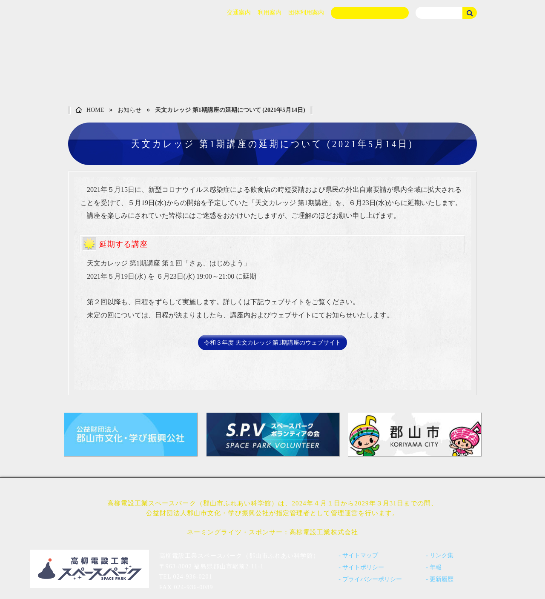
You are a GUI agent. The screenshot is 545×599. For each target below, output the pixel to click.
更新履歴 (441, 579)
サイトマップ (360, 555)
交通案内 (239, 12)
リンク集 (441, 555)
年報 (436, 567)
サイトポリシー (363, 567)
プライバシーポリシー (372, 579)
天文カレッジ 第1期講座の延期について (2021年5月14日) (230, 110)
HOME (89, 110)
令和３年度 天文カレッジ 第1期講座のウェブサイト (272, 342)
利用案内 (269, 12)
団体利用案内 (306, 12)
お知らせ (129, 110)
